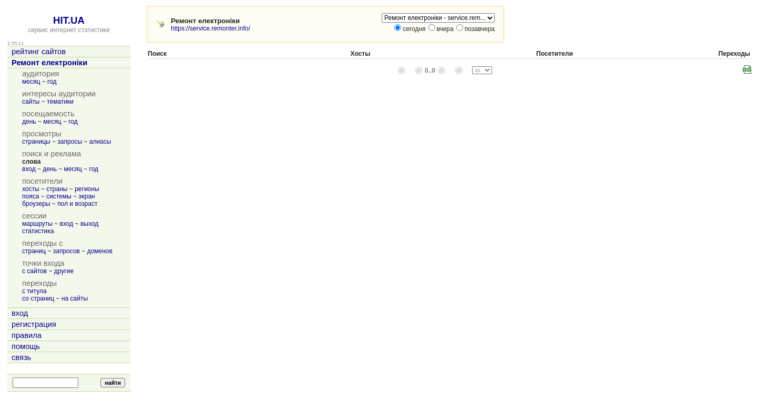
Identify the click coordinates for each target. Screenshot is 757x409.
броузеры (36, 203)
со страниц (38, 298)
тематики (60, 101)
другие (64, 271)
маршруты (37, 223)
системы (58, 196)
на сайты (75, 298)
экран (86, 196)
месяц (31, 81)
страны (56, 189)
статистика (38, 231)
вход (29, 169)
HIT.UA (69, 20)
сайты (31, 101)
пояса (30, 196)
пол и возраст (77, 203)
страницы (36, 141)
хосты (30, 189)
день (29, 121)
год (52, 81)
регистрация (34, 324)
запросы (69, 141)
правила (27, 335)
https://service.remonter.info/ (210, 28)
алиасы (100, 141)
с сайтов (34, 271)
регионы (87, 189)
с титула (34, 291)
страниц (34, 251)
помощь (26, 346)
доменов (99, 251)
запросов (66, 251)
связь (21, 357)
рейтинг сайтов (39, 51)
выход (89, 223)
